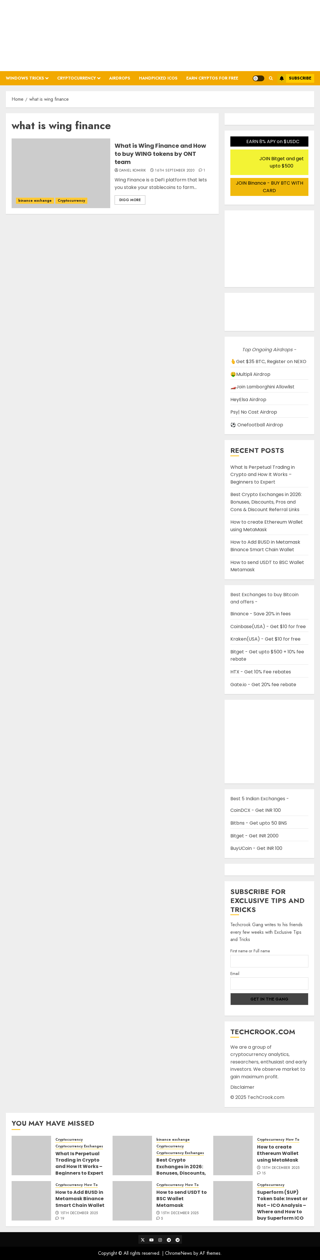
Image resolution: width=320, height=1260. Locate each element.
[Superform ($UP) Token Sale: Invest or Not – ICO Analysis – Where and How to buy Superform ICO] (233, 1201)
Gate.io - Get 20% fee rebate (263, 684)
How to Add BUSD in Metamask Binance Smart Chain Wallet (265, 546)
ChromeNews (178, 1253)
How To (292, 1139)
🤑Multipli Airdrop (250, 374)
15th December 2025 (280, 1168)
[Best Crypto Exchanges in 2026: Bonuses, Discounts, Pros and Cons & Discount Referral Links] (132, 1155)
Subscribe (294, 78)
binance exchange (35, 200)
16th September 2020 (174, 170)
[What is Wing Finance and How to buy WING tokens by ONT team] (61, 173)
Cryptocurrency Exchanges (79, 1146)
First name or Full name (250, 951)
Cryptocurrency (76, 78)
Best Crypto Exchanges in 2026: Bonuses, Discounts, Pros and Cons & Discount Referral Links (266, 502)
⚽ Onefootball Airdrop (256, 424)
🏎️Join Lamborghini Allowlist (262, 386)
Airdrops (119, 78)
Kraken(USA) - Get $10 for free (265, 639)
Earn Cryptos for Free (212, 78)
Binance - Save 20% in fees (260, 613)
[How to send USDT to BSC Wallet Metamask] (132, 1201)
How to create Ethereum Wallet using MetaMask (266, 526)
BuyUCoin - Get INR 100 (256, 848)
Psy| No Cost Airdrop (253, 412)
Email (234, 973)
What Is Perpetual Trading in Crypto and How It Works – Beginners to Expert (262, 474)
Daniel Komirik (132, 170)
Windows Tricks (25, 78)
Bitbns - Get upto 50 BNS (258, 823)
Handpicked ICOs (158, 78)
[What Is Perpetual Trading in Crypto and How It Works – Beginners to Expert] (31, 1155)
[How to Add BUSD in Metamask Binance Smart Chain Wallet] (31, 1201)
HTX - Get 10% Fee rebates (260, 671)
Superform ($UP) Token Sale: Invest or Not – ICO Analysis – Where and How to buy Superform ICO (282, 1205)
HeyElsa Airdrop (248, 399)
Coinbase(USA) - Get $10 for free (268, 626)
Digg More (130, 200)
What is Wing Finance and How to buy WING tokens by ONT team (160, 154)
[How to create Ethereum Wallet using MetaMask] (233, 1155)
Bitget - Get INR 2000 (254, 835)
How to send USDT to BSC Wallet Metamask (181, 1199)
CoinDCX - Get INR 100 (255, 810)
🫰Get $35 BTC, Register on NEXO (268, 361)
